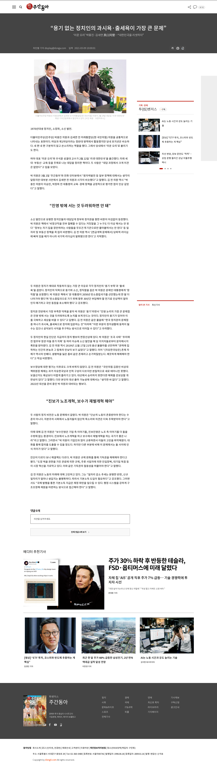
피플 (127, 712)
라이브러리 (153, 707)
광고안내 (175, 707)
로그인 (202, 7)
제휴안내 (66, 748)
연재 (150, 697)
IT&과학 (129, 707)
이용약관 (85, 748)
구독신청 (175, 702)
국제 (127, 702)
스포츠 (105, 712)
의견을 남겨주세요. (42, 519)
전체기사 (106, 716)
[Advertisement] (73, 260)
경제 (127, 697)
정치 (104, 697)
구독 (163, 109)
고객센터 (75, 748)
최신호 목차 (153, 702)
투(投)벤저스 (148, 109)
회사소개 (37, 748)
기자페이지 (153, 712)
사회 (104, 702)
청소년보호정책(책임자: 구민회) (121, 748)
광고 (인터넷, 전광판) (51, 748)
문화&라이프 (108, 707)
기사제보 (175, 697)
